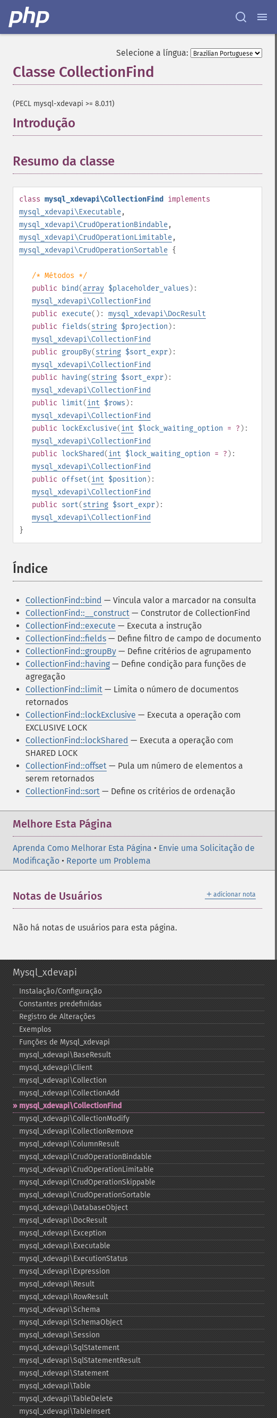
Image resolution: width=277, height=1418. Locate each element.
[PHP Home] (29, 17)
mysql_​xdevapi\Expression (64, 1271)
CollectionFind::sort (62, 791)
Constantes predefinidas (60, 1003)
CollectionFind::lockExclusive (80, 715)
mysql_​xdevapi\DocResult (63, 1220)
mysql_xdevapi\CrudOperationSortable (93, 250)
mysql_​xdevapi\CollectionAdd (69, 1093)
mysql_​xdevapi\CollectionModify (74, 1118)
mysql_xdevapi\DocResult (157, 313)
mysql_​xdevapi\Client (55, 1067)
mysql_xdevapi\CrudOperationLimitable (95, 237)
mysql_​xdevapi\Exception (62, 1233)
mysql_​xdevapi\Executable (64, 1245)
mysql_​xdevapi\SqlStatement (69, 1347)
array (93, 288)
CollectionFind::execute (70, 626)
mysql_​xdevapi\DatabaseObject (73, 1207)
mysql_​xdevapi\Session (59, 1334)
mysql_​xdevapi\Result (56, 1284)
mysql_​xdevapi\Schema (59, 1309)
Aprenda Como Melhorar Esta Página (82, 848)
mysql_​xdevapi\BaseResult (65, 1054)
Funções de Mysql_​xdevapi (64, 1042)
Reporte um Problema (108, 861)
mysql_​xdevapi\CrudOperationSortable (85, 1194)
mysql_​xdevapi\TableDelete (66, 1398)
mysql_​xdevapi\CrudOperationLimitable (86, 1169)
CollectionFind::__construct (77, 613)
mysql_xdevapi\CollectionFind (91, 301)
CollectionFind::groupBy (70, 651)
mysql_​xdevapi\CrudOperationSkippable (87, 1182)
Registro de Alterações (57, 1016)
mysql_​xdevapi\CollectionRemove (76, 1131)
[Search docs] (241, 17)
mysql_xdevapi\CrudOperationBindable (93, 224)
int (93, 402)
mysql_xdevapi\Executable (70, 211)
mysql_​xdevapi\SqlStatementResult (80, 1360)
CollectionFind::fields (65, 638)
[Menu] (262, 17)
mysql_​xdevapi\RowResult (63, 1296)
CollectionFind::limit (63, 689)
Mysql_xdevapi (45, 972)
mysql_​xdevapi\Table (55, 1385)
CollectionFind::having (67, 664)
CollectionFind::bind (63, 600)
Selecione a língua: (152, 53)
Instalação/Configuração (60, 991)
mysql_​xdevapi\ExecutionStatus (73, 1258)
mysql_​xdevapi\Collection (63, 1080)
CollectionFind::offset (66, 766)
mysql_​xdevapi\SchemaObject (71, 1322)
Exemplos (35, 1029)
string (104, 326)
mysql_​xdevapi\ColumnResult (69, 1144)
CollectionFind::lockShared (76, 740)
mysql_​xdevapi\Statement (64, 1373)
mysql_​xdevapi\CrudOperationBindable (85, 1156)
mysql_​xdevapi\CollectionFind (70, 1105)
